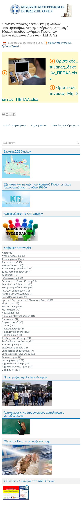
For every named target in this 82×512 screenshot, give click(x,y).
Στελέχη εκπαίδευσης (14, 338)
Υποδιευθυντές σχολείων (16, 354)
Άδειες (6, 252)
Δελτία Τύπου (9, 265)
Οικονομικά (8, 319)
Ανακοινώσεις (10, 256)
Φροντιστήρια (10, 357)
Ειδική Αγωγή (9, 278)
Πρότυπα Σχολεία (11, 46)
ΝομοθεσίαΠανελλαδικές (16, 316)
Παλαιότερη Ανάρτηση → (65, 125)
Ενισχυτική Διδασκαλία (15, 287)
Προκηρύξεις (9, 335)
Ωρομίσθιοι (8, 369)
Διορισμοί (7, 274)
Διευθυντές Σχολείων (59, 43)
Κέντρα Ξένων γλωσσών (15, 293)
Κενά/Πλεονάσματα (13, 297)
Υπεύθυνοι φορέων (12, 347)
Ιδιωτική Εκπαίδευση (13, 290)
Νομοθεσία (8, 312)
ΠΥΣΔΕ (5, 325)
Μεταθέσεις (9, 306)
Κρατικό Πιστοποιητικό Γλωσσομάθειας (24, 300)
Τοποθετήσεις (10, 344)
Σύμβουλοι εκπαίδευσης (15, 341)
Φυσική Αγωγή (10, 360)
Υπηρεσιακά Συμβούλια (15, 350)
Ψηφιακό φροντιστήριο (15, 366)
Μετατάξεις (8, 309)
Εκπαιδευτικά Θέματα (14, 284)
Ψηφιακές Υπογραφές (14, 363)
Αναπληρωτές (10, 259)
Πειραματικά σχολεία (14, 331)
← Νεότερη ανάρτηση (15, 125)
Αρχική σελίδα (39, 125)
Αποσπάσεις (9, 262)
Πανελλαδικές (10, 328)
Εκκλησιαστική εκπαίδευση (17, 281)
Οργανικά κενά (10, 322)
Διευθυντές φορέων (13, 271)
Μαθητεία (7, 303)
